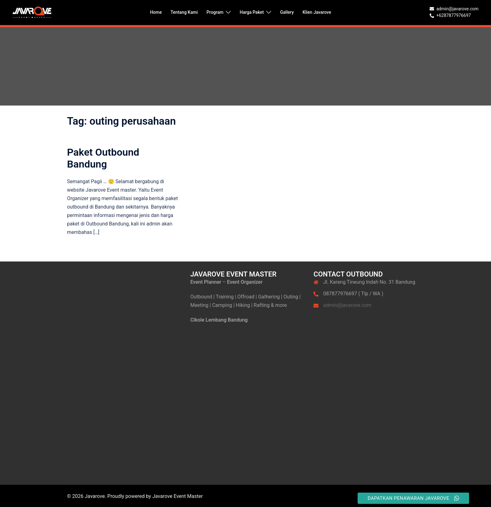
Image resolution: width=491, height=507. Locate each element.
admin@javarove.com (347, 305)
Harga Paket (252, 12)
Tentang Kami (184, 12)
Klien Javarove (316, 12)
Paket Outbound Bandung (103, 158)
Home (156, 12)
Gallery (287, 12)
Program (214, 12)
